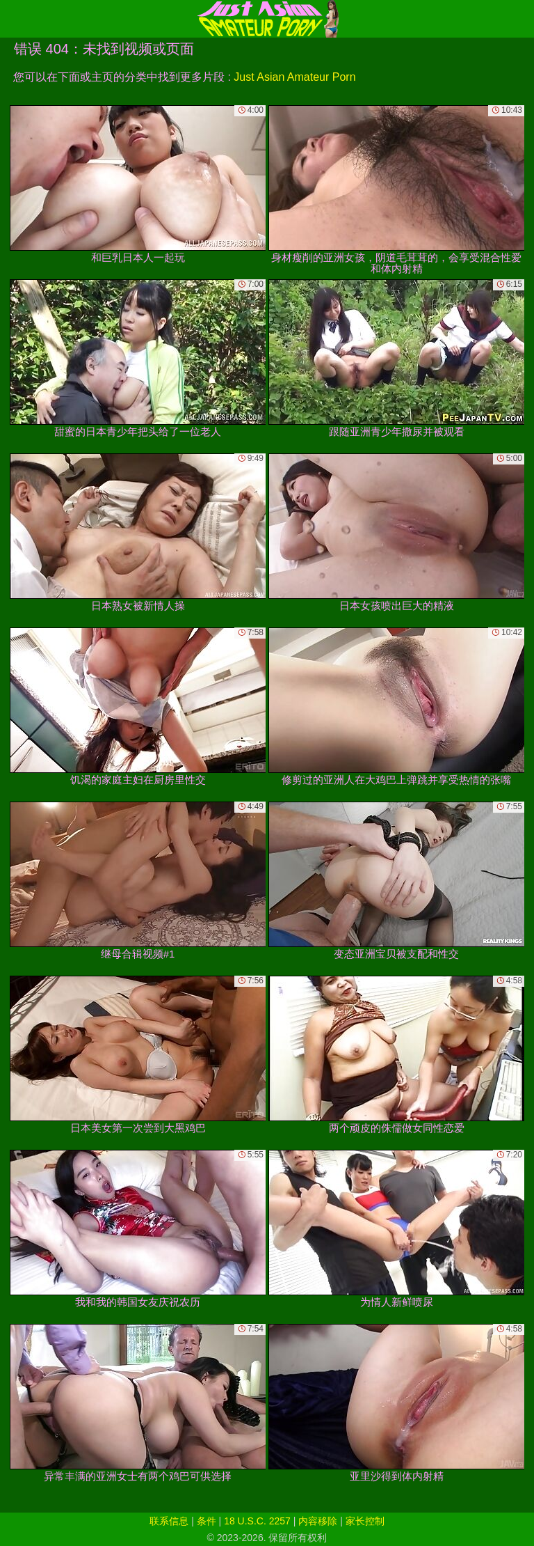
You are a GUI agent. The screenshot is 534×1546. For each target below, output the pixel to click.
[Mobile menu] (12, 19)
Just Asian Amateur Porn (294, 77)
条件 (206, 1521)
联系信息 (168, 1521)
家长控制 (365, 1521)
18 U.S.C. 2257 (257, 1521)
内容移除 (317, 1521)
